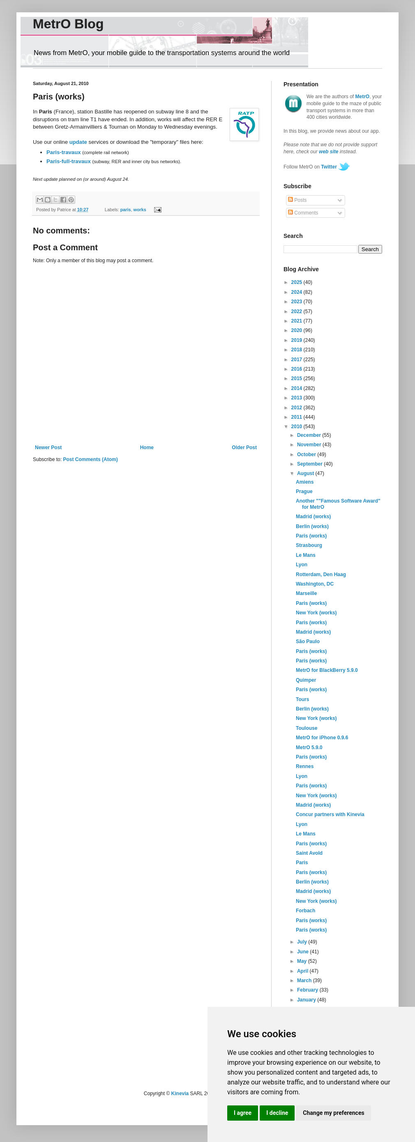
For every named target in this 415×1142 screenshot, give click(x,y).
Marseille (306, 593)
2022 (297, 311)
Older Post (244, 447)
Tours (302, 699)
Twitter (329, 167)
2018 (297, 350)
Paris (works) (311, 536)
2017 (297, 359)
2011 (297, 417)
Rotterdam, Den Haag (321, 574)
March (305, 980)
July (302, 942)
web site (328, 152)
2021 (297, 321)
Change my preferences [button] (333, 1113)
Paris (302, 862)
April (303, 971)
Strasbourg (309, 545)
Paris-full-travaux (68, 161)
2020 (297, 330)
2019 (297, 340)
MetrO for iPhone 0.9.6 (322, 738)
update (78, 142)
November (310, 445)
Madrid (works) (313, 516)
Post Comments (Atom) (90, 459)
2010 (297, 426)
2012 (297, 408)
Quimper (306, 680)
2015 (297, 378)
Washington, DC (315, 584)
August (306, 473)
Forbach (305, 911)
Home (147, 447)
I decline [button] (277, 1113)
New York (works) (316, 613)
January (307, 1000)
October (307, 454)
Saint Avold (309, 853)
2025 (297, 282)
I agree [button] (242, 1113)
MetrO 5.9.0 (309, 747)
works (140, 209)
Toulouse (306, 728)
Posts (297, 200)
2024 (297, 292)
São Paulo (308, 641)
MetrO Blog (68, 23)
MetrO (362, 96)
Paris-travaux (63, 152)
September (310, 464)
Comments (303, 213)
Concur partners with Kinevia (330, 814)
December (309, 435)
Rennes (305, 766)
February (308, 990)
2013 (297, 398)
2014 (297, 388)
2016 (297, 369)
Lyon (301, 565)
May (302, 961)
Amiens (305, 482)
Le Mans (306, 555)
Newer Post (48, 447)
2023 (297, 302)
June (303, 952)
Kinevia (180, 1093)
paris (125, 209)
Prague (304, 491)
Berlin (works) (312, 526)
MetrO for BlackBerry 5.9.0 (327, 670)
